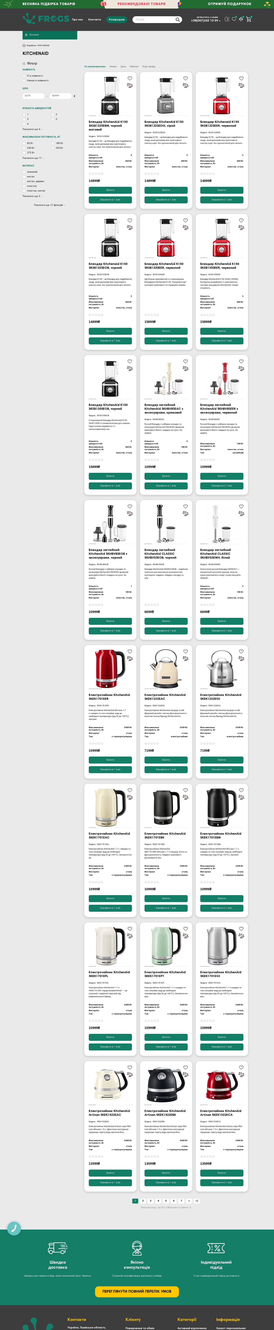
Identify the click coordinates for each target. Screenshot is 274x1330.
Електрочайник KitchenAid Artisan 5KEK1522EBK (165, 1113)
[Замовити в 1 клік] (110, 199)
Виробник (31, 46)
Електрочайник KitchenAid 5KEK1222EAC (165, 697)
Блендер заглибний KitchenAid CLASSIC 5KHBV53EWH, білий (215, 554)
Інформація (228, 1320)
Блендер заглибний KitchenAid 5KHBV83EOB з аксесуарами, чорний (108, 554)
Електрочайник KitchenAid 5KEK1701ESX (220, 974)
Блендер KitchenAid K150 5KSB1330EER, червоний (164, 266)
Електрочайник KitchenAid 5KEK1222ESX (220, 697)
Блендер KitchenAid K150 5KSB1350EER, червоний (219, 266)
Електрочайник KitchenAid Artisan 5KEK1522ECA (220, 1113)
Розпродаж (117, 19)
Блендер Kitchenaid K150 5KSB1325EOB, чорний (108, 266)
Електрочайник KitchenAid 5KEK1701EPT (165, 974)
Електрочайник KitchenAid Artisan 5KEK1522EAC (109, 1113)
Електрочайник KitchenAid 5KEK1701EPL (109, 974)
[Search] (157, 19)
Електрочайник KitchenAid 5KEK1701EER (109, 697)
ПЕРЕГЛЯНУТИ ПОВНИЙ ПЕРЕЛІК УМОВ (137, 1292)
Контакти (94, 19)
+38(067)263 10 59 (204, 20)
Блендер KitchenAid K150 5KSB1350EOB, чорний (108, 407)
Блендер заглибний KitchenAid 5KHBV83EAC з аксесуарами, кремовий (164, 409)
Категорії (187, 1320)
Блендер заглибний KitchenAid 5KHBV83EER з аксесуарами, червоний (219, 409)
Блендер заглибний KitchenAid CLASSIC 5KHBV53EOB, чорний (160, 554)
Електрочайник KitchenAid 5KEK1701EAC (109, 835)
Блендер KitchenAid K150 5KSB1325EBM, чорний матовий (108, 126)
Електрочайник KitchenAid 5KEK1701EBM (220, 835)
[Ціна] (34, 96)
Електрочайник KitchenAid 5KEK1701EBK (165, 835)
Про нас (77, 19)
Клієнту (132, 1320)
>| (197, 1201)
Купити (110, 190)
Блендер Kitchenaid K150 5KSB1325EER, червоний (219, 124)
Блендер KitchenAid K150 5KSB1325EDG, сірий (164, 124)
